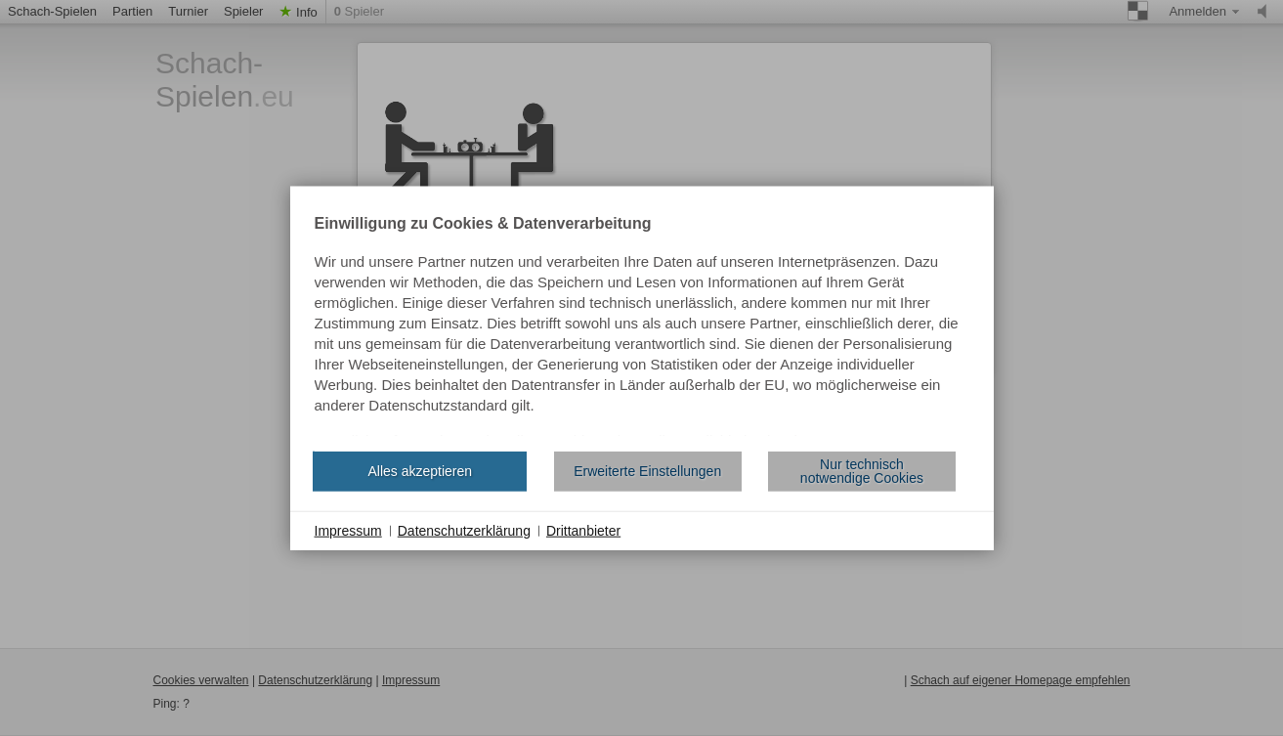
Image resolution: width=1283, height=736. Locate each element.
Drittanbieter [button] (583, 530)
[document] (642, 325)
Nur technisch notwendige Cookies (861, 471)
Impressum (348, 530)
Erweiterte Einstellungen (647, 471)
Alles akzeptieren (419, 471)
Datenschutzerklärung (464, 530)
